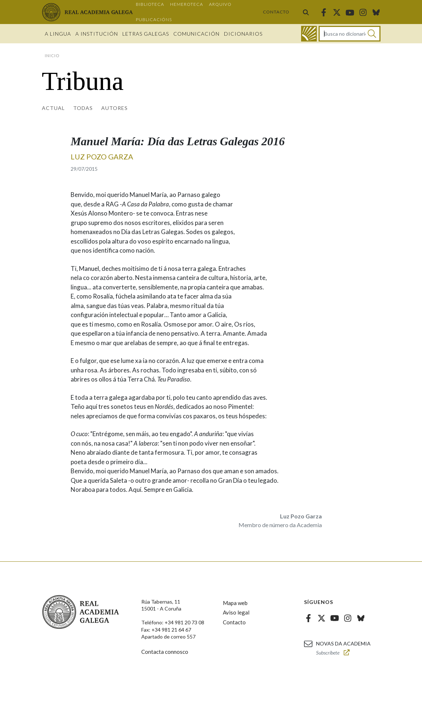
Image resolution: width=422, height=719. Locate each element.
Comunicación (196, 34)
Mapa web (235, 603)
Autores (114, 108)
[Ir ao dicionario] (309, 34)
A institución (96, 34)
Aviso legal (236, 612)
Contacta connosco (164, 651)
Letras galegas (145, 34)
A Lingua (58, 34)
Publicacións (154, 19)
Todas (83, 108)
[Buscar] (372, 33)
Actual (53, 108)
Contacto (276, 12)
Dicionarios (243, 34)
